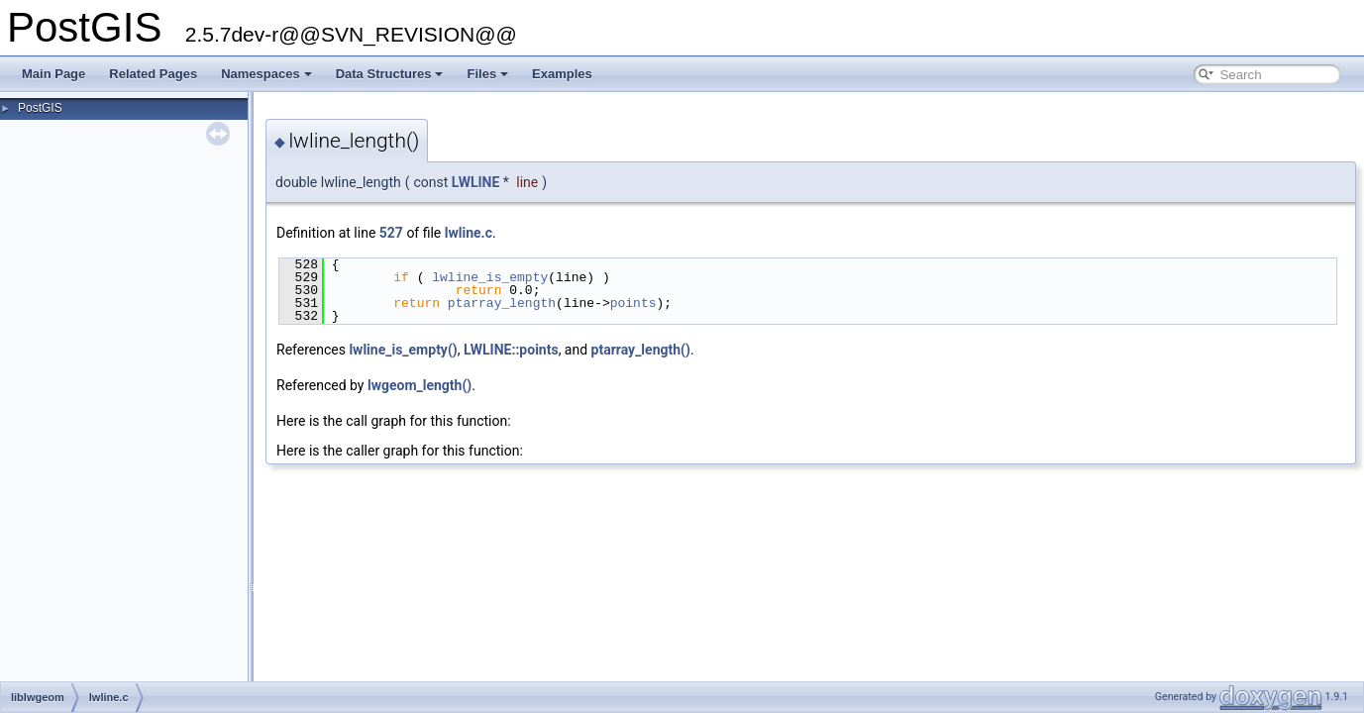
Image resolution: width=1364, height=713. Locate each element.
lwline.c (468, 233)
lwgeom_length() (419, 385)
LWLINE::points (511, 349)
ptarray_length (502, 303)
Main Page (53, 73)
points (633, 303)
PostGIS (40, 108)
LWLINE (476, 182)
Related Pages (153, 73)
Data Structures (390, 73)
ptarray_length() (640, 349)
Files (487, 73)
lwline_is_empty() (403, 349)
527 (391, 233)
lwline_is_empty (490, 277)
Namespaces (266, 73)
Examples (562, 73)
